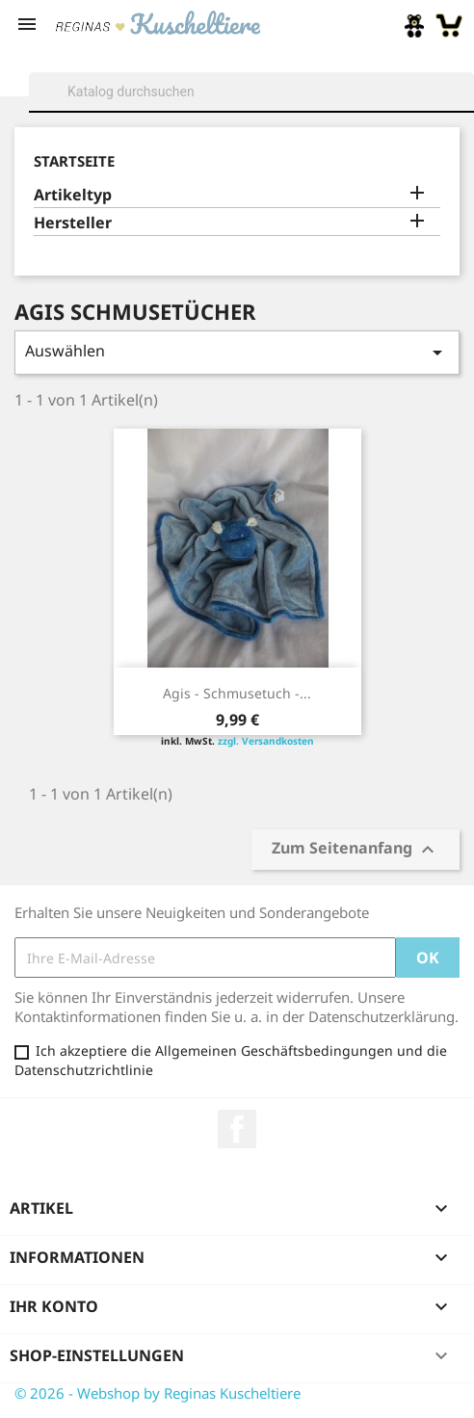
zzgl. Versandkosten (266, 741)
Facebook (237, 1129)
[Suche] (251, 91)
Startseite (74, 161)
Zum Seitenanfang (355, 850)
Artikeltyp (73, 195)
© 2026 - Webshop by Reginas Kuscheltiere (157, 1393)
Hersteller (73, 223)
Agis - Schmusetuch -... (237, 693)
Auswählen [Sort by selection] (237, 352)
